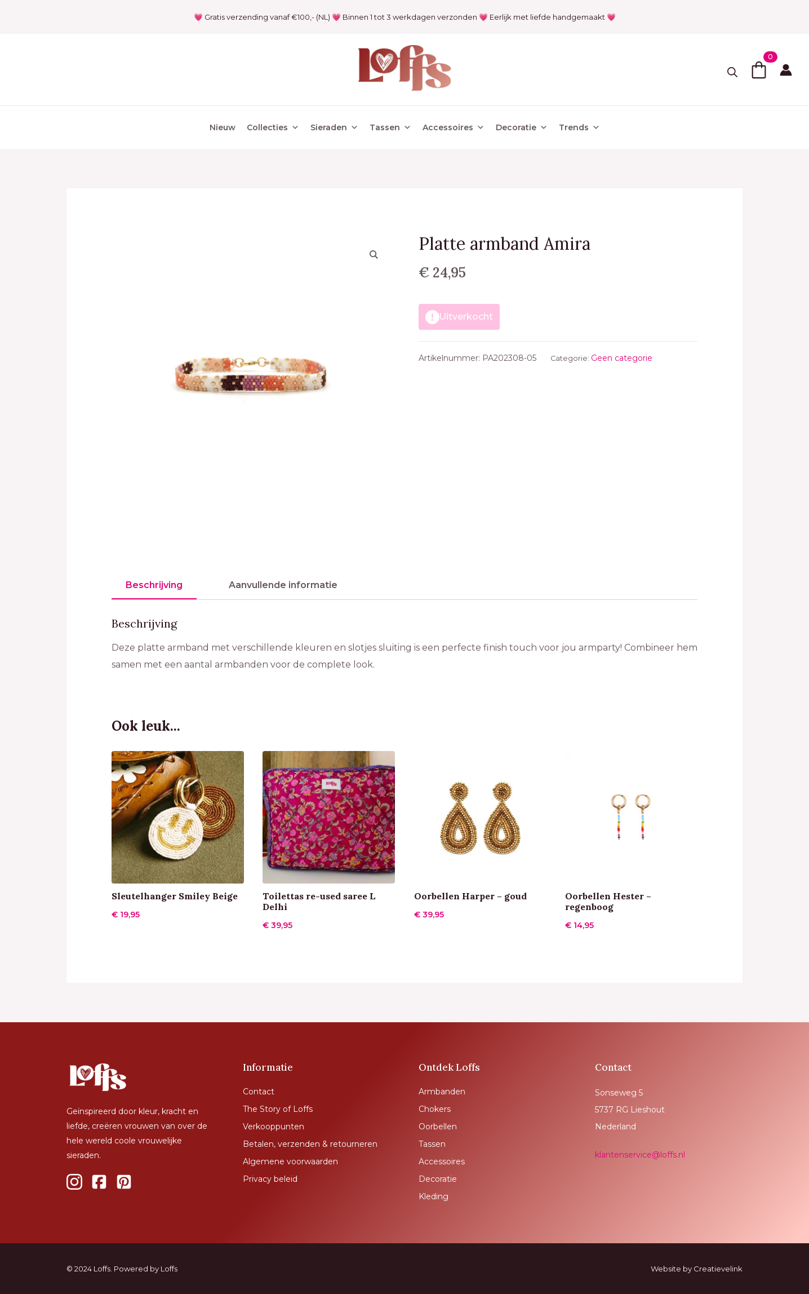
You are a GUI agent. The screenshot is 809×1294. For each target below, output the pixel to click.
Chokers (435, 1109)
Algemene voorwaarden (290, 1161)
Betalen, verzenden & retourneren (310, 1144)
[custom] (74, 1182)
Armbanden (442, 1092)
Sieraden (334, 127)
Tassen (390, 127)
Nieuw (222, 127)
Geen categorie (621, 358)
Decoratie (522, 127)
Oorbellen (438, 1126)
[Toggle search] (732, 72)
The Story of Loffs (278, 1109)
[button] (374, 254)
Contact (258, 1092)
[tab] (154, 585)
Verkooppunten (273, 1126)
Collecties (273, 127)
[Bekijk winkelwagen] (758, 70)
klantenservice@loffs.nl (640, 1155)
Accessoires (453, 127)
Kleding (433, 1196)
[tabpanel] (404, 645)
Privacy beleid (270, 1179)
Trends (579, 127)
